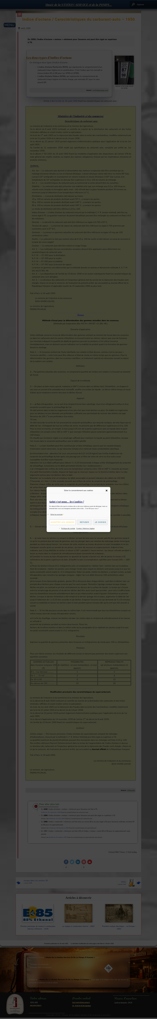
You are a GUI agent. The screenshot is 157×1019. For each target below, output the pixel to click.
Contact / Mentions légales (85, 528)
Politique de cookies (68, 528)
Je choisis (100, 522)
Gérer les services (56, 514)
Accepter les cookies (62, 522)
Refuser (84, 522)
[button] (106, 490)
